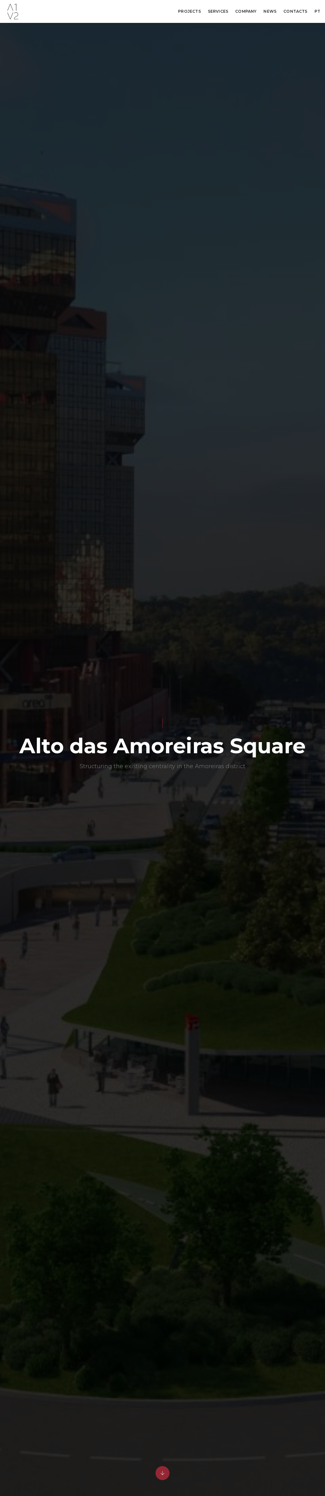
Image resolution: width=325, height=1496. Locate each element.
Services (218, 11)
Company (245, 11)
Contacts (295, 11)
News (269, 11)
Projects (189, 11)
